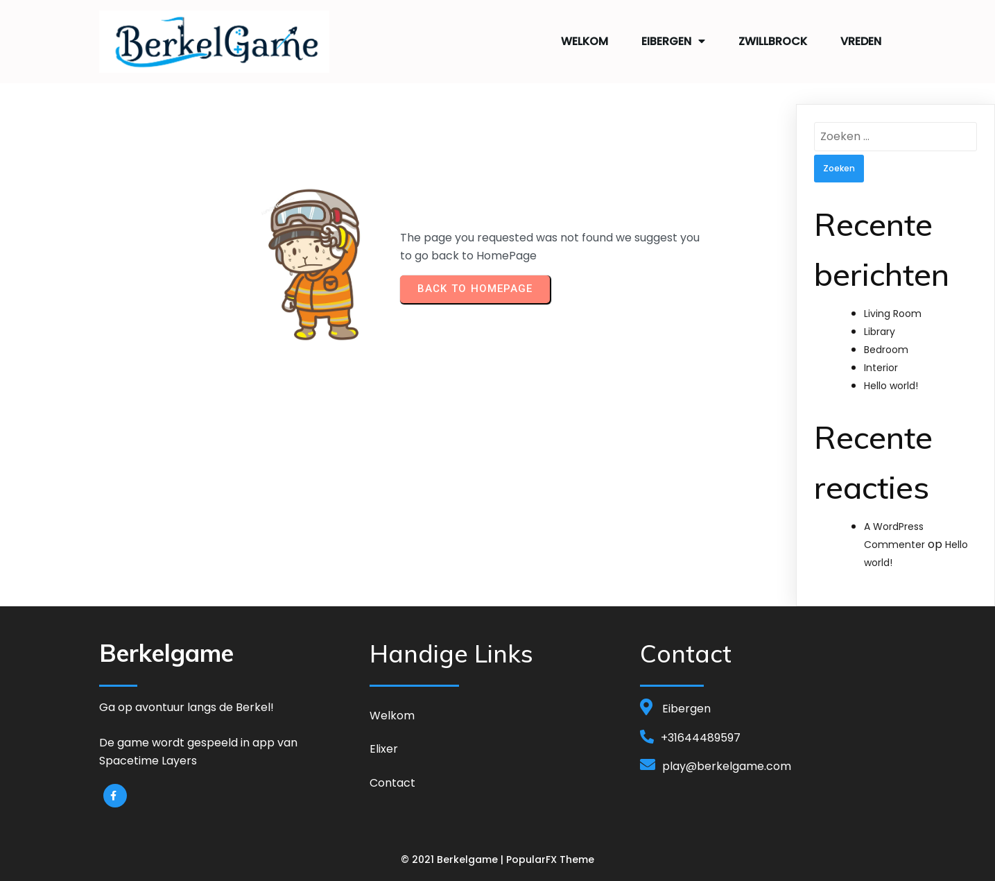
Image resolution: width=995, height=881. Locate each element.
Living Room (893, 313)
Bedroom (886, 349)
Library (879, 331)
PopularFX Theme (550, 859)
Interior (881, 368)
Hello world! (891, 386)
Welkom (584, 41)
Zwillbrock (772, 41)
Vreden (860, 41)
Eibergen (673, 42)
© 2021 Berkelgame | (453, 859)
